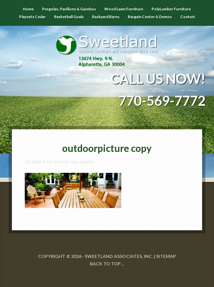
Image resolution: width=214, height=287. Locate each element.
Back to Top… (107, 263)
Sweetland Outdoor (107, 46)
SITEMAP (166, 256)
